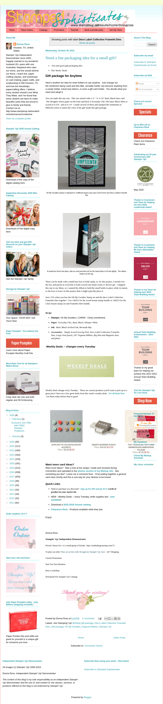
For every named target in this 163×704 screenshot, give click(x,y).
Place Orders (27, 30)
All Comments (144, 89)
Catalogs (43, 30)
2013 (12, 494)
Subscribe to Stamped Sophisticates (102, 669)
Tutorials (74, 30)
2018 (12, 472)
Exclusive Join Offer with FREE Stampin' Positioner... (21, 426)
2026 (12, 415)
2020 (12, 463)
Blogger (87, 697)
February (17, 419)
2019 (12, 468)
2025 (12, 441)
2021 (12, 459)
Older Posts (119, 637)
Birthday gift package (83, 623)
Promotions (59, 30)
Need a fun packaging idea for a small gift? (81, 58)
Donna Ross (23, 44)
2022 (12, 455)
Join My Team (115, 30)
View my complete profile (18, 118)
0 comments (88, 618)
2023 (12, 450)
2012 (12, 498)
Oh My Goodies (72, 626)
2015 (12, 485)
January (16, 436)
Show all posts (87, 43)
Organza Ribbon (90, 626)
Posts (140, 83)
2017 (12, 476)
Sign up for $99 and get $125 (93, 489)
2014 (12, 489)
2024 (12, 446)
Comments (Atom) (93, 645)
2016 (12, 481)
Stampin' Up (105, 626)
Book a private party (94, 30)
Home (12, 30)
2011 (12, 502)
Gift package (57, 626)
